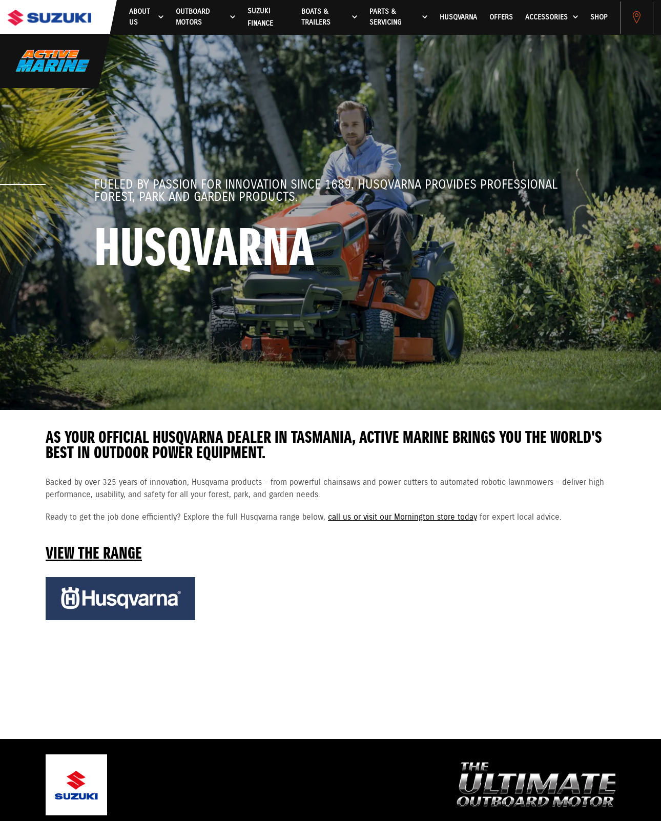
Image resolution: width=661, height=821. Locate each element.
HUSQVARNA (458, 17)
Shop (598, 17)
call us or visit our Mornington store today (402, 517)
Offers (501, 17)
